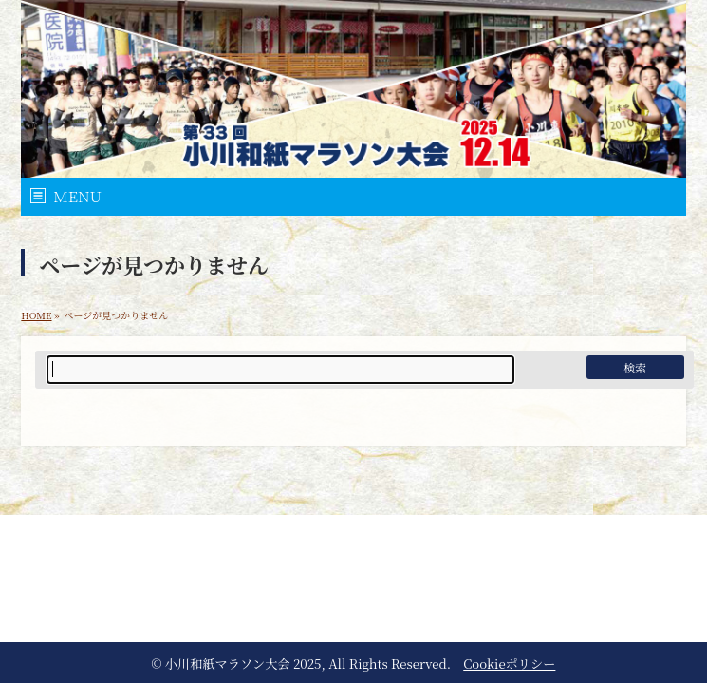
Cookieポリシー (509, 664)
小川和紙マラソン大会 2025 (243, 664)
